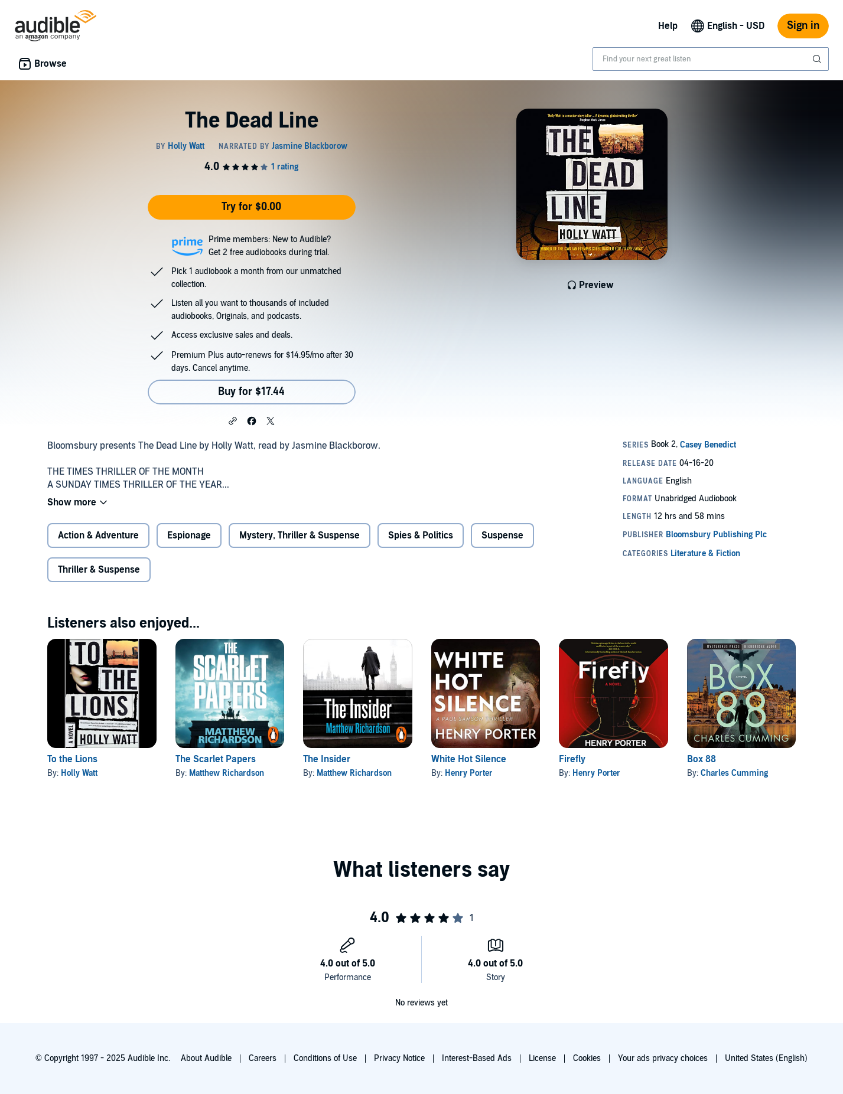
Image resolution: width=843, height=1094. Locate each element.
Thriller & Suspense (99, 570)
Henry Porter (469, 773)
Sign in (803, 25)
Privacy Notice (399, 1058)
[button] (232, 420)
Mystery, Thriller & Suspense (299, 535)
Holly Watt (79, 773)
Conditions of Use (325, 1058)
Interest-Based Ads (477, 1058)
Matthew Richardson (226, 773)
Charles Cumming (734, 773)
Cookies (587, 1058)
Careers (262, 1058)
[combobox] (711, 59)
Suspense (502, 535)
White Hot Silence (468, 759)
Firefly (572, 759)
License (542, 1058)
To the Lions (72, 759)
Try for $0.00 (251, 207)
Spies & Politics (420, 535)
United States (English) (766, 1058)
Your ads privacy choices (663, 1058)
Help (668, 26)
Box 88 (701, 759)
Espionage (189, 535)
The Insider (326, 759)
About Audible (206, 1058)
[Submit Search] (818, 59)
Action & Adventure (98, 535)
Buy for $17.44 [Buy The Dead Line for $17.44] (251, 392)
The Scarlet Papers (215, 759)
